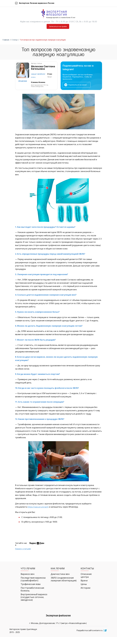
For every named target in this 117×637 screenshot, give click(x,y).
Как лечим (58, 568)
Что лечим (28, 568)
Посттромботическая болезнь (32, 589)
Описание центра (86, 575)
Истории (85, 587)
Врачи (84, 580)
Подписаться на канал (77, 85)
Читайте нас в (21, 544)
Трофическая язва (30, 584)
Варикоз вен (27, 574)
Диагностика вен (60, 574)
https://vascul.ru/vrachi (38, 507)
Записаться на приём (58, 26)
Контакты (87, 568)
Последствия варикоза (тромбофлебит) (33, 579)
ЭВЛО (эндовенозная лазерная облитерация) (63, 579)
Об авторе (22, 81)
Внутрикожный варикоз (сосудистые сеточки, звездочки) (34, 597)
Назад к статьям (23, 548)
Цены (84, 584)
